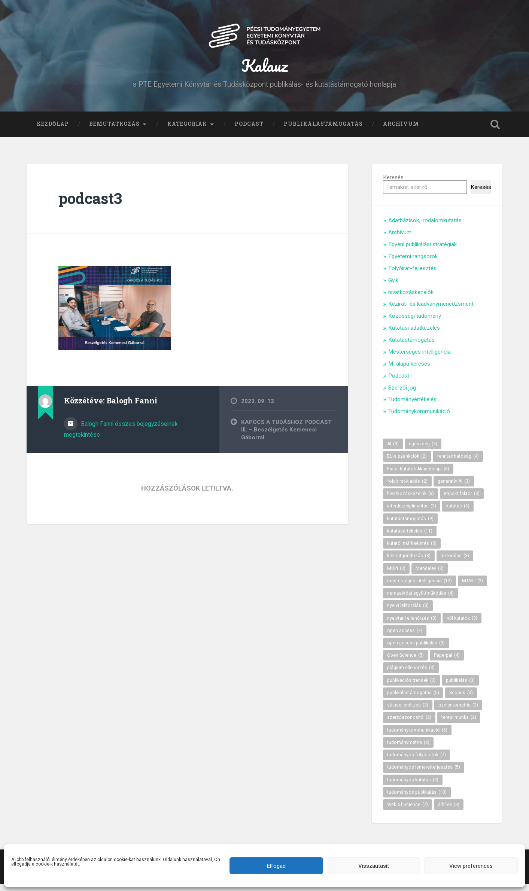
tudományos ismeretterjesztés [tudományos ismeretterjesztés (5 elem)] (423, 773)
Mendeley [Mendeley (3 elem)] (430, 574)
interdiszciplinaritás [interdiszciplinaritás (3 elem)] (411, 512)
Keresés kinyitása (494, 131)
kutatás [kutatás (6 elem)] (457, 512)
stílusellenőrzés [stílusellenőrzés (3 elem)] (407, 711)
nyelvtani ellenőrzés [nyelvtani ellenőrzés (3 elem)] (412, 624)
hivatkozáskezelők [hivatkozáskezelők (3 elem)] (410, 500)
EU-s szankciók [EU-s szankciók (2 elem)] (407, 463)
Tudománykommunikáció (419, 418)
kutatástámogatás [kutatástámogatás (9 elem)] (410, 525)
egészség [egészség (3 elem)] (423, 450)
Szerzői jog (402, 394)
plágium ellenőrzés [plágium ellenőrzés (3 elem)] (411, 674)
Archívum (401, 130)
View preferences (471, 866)
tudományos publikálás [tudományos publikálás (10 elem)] (417, 799)
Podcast (249, 130)
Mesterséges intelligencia (419, 358)
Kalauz (264, 68)
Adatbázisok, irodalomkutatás (425, 227)
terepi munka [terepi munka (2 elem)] (458, 724)
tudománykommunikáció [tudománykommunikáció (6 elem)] (417, 736)
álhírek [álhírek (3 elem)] (448, 811)
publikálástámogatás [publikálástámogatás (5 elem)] (413, 699)
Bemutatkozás (114, 130)
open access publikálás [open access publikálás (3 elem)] (416, 649)
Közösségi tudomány (414, 322)
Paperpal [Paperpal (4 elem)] (447, 662)
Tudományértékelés (412, 406)
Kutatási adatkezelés (414, 334)
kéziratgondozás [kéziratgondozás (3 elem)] (409, 562)
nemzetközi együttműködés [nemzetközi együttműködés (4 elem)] (420, 599)
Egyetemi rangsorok (413, 263)
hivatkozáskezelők (411, 298)
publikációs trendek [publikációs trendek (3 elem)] (411, 687)
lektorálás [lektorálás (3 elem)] (455, 562)
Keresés (393, 184)
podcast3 (90, 205)
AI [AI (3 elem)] (393, 450)
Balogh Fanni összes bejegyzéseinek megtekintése (121, 436)
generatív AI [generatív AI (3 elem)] (454, 488)
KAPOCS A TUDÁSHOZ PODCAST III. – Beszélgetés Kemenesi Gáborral (286, 436)
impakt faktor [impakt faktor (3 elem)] (462, 500)
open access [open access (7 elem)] (404, 637)
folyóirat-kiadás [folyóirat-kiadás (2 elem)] (407, 488)
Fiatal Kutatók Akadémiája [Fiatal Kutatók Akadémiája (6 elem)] (418, 475)
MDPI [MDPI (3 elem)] (396, 574)
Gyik (393, 287)
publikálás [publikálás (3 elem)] (460, 687)
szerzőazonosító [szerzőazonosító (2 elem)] (409, 724)
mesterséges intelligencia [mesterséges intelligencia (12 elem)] (419, 587)
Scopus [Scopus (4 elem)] (461, 699)
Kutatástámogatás (411, 346)
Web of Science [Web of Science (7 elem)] (407, 811)
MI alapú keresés (409, 370)
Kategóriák (187, 130)
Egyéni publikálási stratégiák (422, 251)
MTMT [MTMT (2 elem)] (472, 587)
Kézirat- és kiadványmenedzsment (431, 310)
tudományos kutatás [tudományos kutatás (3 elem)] (412, 786)
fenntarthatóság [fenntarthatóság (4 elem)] (458, 463)
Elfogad (276, 866)
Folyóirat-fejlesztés (412, 275)
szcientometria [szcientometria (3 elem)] (458, 711)
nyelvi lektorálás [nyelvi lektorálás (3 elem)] (408, 612)
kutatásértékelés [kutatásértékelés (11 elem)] (409, 537)
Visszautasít (373, 866)
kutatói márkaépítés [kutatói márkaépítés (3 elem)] (412, 550)
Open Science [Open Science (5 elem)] (405, 662)
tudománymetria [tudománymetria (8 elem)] (408, 749)
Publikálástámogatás (323, 130)
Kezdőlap (53, 130)
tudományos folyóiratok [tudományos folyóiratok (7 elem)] (416, 761)
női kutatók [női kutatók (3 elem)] (462, 624)
